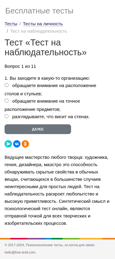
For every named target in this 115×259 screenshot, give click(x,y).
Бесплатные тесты (39, 10)
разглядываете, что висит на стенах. (51, 116)
